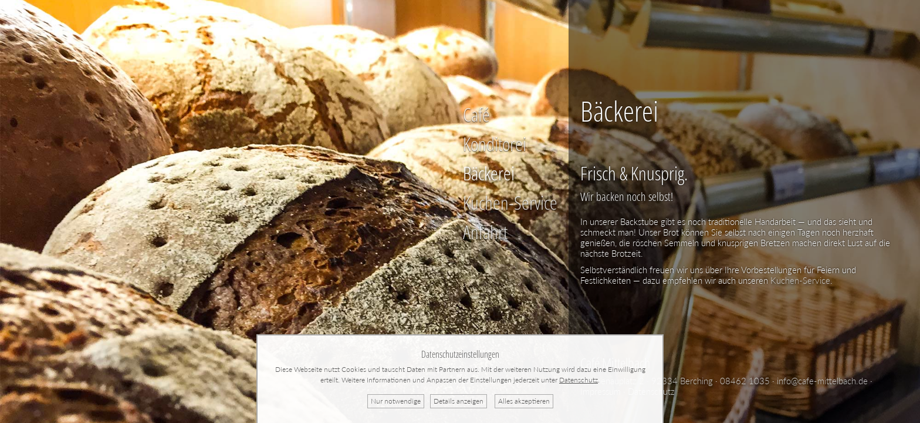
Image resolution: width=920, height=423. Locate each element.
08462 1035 (745, 380)
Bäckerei (489, 173)
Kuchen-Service (510, 202)
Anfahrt (485, 231)
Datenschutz (578, 379)
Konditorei (494, 143)
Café (476, 114)
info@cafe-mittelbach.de (822, 380)
